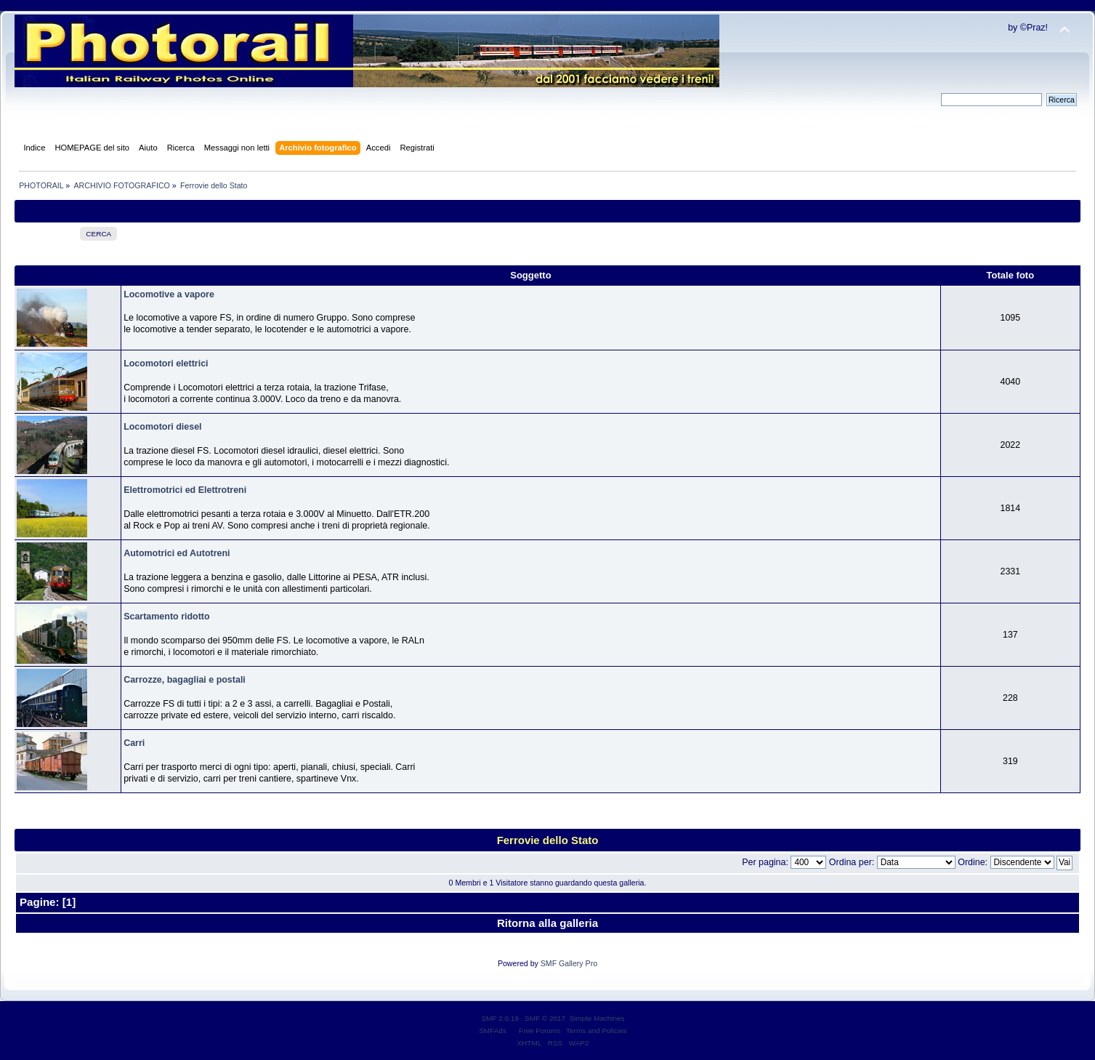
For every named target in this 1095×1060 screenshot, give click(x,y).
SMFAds (492, 1031)
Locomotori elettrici (166, 363)
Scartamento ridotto (166, 616)
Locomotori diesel (162, 427)
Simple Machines (597, 1018)
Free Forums (539, 1031)
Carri (134, 743)
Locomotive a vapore (169, 294)
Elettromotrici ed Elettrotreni (185, 490)
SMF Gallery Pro (569, 963)
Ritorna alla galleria (547, 923)
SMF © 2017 (545, 1018)
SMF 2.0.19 (500, 1018)
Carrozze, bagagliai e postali (185, 680)
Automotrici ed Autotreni (177, 553)
